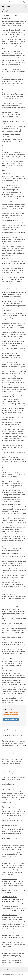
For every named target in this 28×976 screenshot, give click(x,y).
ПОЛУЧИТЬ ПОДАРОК (10, 719)
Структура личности (19, 974)
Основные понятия (9, 753)
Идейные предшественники (9, 974)
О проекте (10, 969)
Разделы (16, 969)
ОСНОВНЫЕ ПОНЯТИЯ (12, 735)
